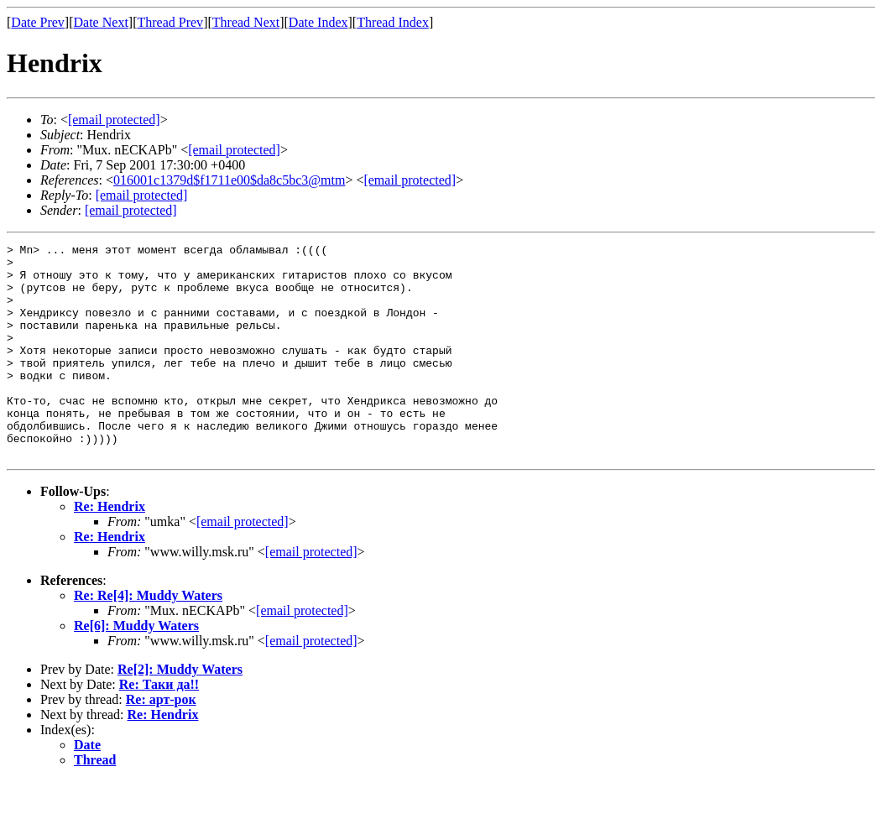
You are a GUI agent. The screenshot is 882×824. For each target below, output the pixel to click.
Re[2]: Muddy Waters (180, 712)
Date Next (101, 22)
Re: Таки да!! (159, 727)
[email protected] (242, 564)
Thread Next (245, 22)
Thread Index (393, 22)
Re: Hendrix (109, 549)
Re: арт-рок (161, 742)
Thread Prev (170, 22)
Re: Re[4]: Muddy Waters (148, 638)
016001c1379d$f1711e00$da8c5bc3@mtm (229, 180)
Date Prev (38, 22)
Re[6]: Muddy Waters (136, 668)
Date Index (318, 22)
